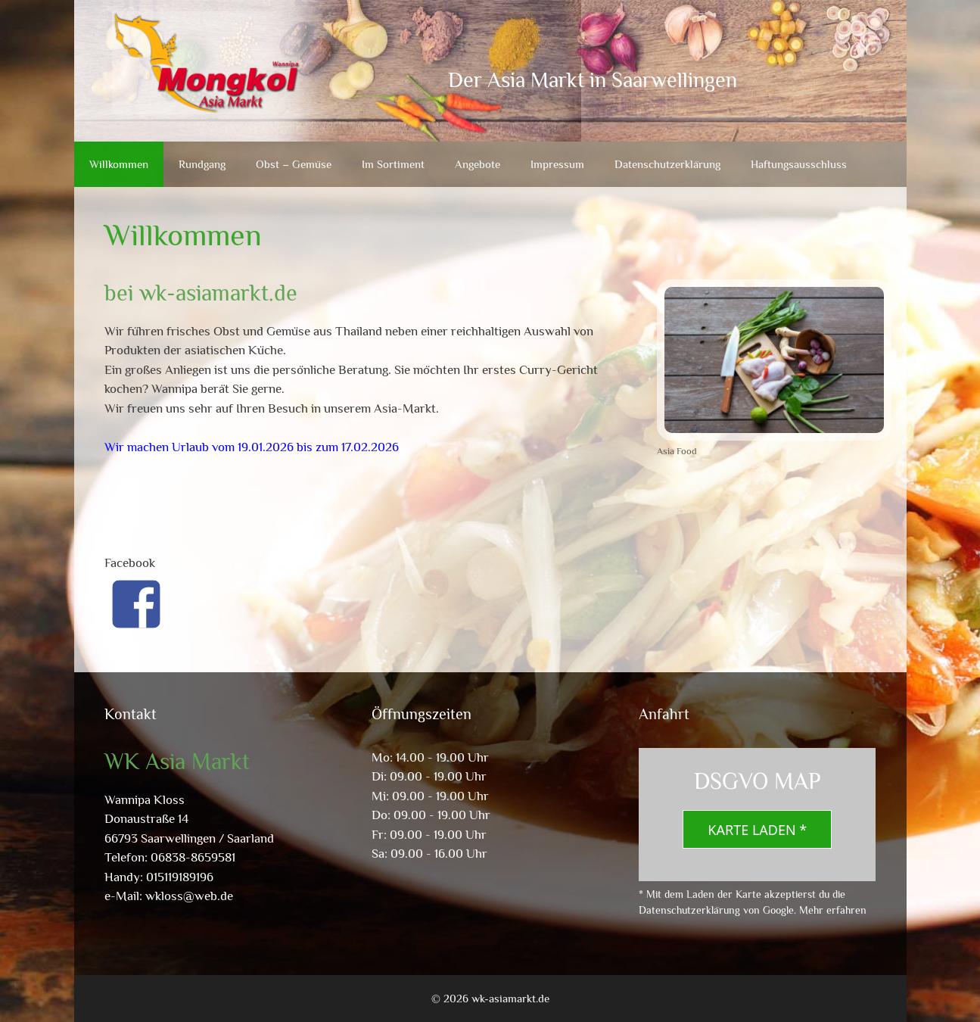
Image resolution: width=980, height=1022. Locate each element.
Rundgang (202, 163)
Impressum (557, 163)
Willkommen (118, 163)
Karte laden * (757, 830)
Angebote (477, 163)
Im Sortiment (393, 163)
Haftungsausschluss (799, 163)
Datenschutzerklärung (667, 163)
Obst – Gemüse (293, 163)
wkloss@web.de (189, 896)
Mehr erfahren (832, 910)
